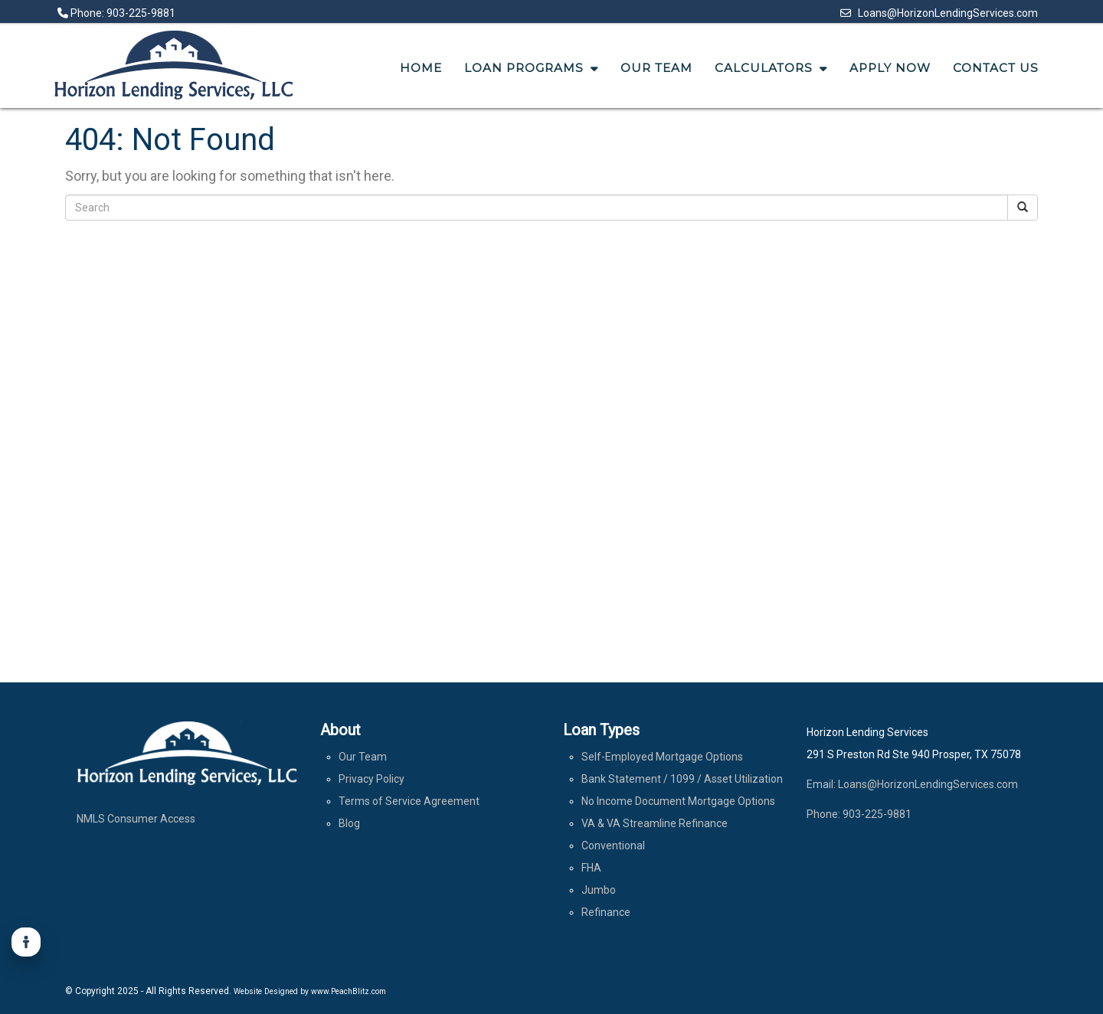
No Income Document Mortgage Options (678, 801)
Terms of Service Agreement (409, 801)
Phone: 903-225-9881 (116, 13)
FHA (591, 868)
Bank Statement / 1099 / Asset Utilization (682, 779)
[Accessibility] (26, 942)
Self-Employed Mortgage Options (662, 757)
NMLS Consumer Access (136, 819)
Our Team (363, 757)
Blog (349, 823)
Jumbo (598, 890)
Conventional (613, 845)
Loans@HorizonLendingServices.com (939, 13)
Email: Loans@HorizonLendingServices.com (912, 784)
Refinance (605, 912)
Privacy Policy (371, 779)
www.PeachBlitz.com (348, 991)
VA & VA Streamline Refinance (654, 823)
